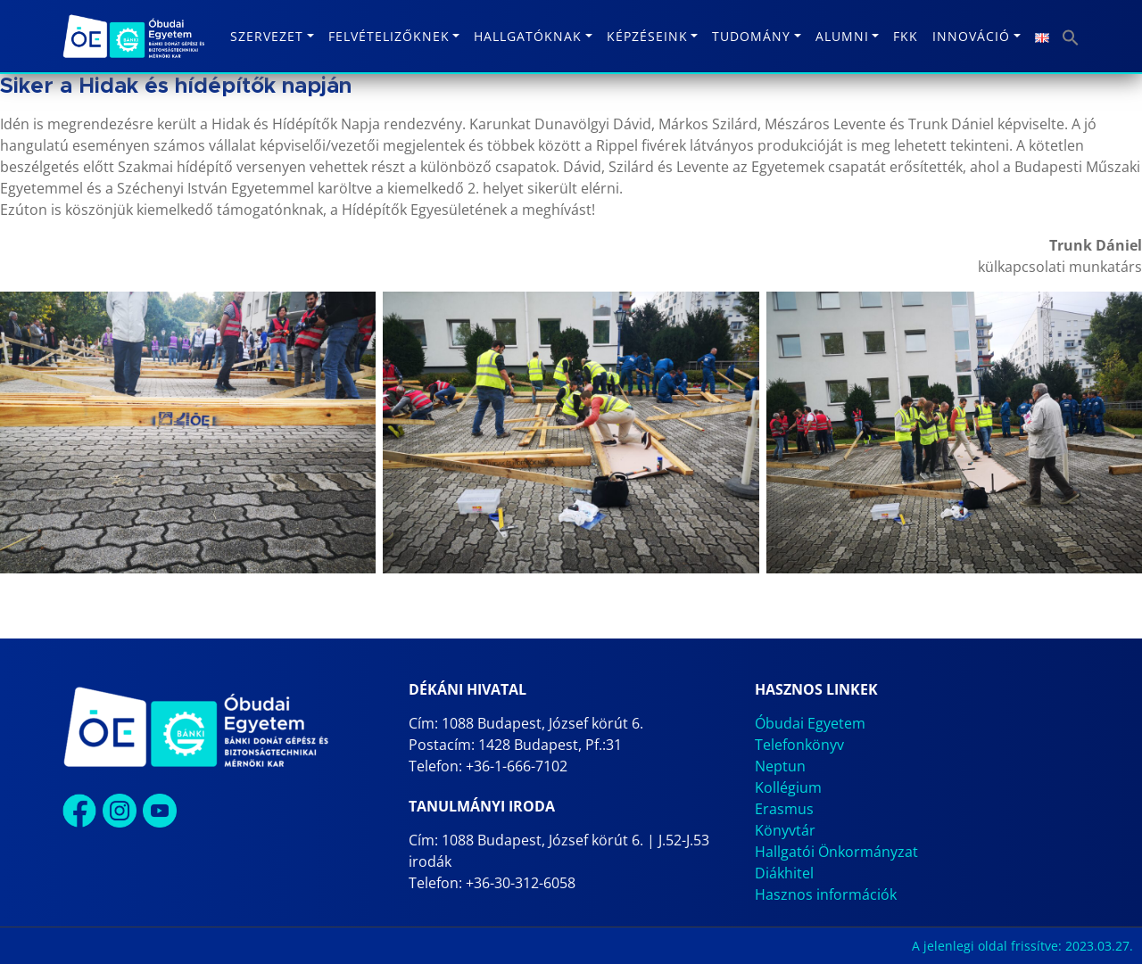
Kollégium (788, 787)
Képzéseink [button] (647, 36)
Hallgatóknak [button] (528, 36)
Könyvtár (785, 830)
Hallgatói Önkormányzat (836, 851)
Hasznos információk (826, 894)
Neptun (780, 766)
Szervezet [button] (266, 36)
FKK (905, 36)
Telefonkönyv (799, 744)
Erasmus (784, 809)
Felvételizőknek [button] (389, 36)
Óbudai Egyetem (810, 723)
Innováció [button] (971, 36)
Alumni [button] (842, 36)
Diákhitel (784, 873)
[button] (1071, 36)
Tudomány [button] (751, 36)
